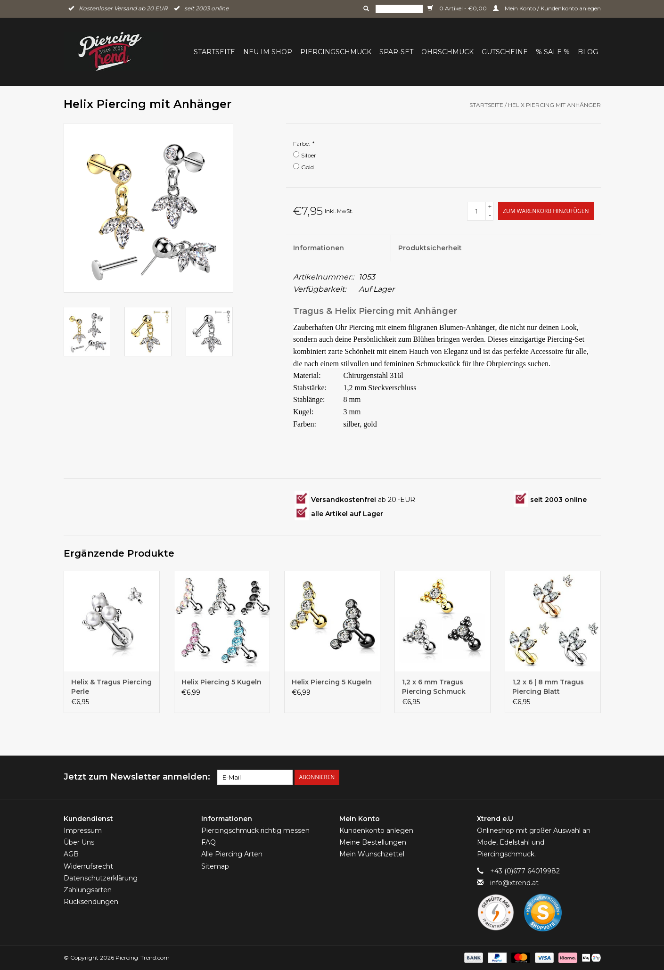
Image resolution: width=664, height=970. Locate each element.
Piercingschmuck (335, 52)
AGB (71, 854)
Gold (307, 167)
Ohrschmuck (447, 52)
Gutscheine (505, 52)
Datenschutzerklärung (101, 878)
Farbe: (303, 143)
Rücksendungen (91, 901)
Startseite (214, 52)
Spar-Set (396, 52)
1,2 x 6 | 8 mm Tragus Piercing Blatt (548, 687)
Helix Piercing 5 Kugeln (221, 682)
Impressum (83, 830)
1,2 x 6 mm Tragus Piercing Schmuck (434, 687)
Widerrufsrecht (88, 866)
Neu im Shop (267, 52)
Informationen (318, 248)
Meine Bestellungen (372, 842)
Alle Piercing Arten (231, 854)
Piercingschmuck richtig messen (255, 830)
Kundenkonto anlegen (376, 830)
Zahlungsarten (88, 890)
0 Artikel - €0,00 (457, 8)
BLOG (588, 52)
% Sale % (553, 52)
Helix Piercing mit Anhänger (554, 104)
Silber (308, 155)
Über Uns (79, 842)
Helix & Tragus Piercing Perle (111, 687)
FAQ (208, 842)
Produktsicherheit (430, 248)
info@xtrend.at (514, 883)
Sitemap (215, 866)
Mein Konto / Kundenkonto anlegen (547, 8)
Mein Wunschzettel (371, 854)
